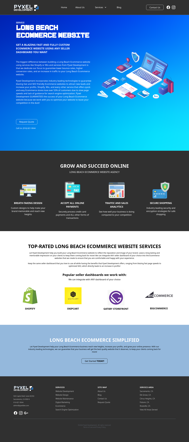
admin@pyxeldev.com (21, 405)
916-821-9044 (18, 402)
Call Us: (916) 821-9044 (26, 128)
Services (101, 7)
